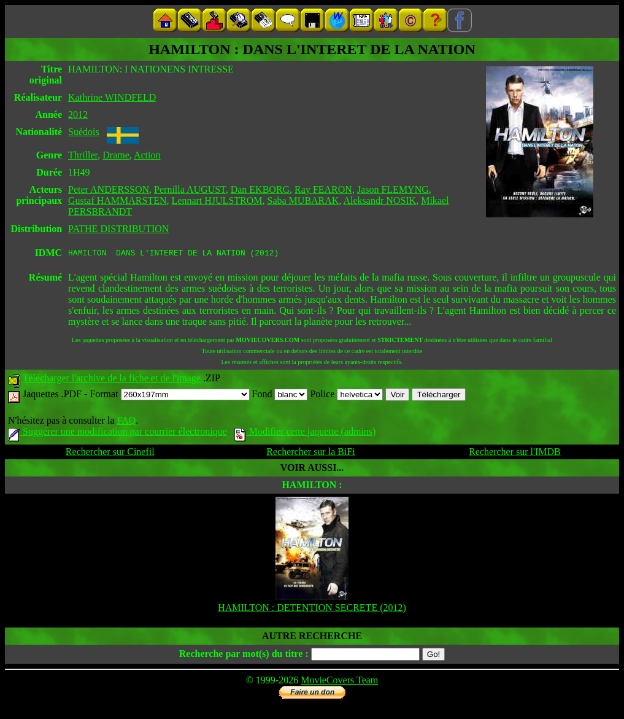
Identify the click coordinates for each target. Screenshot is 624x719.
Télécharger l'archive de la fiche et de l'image (112, 380)
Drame (115, 155)
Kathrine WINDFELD (112, 97)
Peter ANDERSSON (108, 189)
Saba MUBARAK (303, 200)
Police (346, 396)
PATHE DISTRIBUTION (118, 228)
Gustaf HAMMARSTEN (117, 200)
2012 (78, 114)
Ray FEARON (323, 189)
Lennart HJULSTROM (217, 200)
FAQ (126, 422)
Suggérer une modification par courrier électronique (117, 433)
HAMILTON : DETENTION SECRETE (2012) (312, 609)
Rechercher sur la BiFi (310, 453)
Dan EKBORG (260, 189)
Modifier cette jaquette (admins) (305, 433)
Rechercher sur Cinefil (110, 453)
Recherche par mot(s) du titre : (244, 655)
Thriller (83, 155)
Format (169, 396)
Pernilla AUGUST (190, 189)
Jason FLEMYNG (393, 189)
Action (147, 155)
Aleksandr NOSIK (380, 200)
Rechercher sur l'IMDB (515, 453)
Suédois (83, 131)
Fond (280, 396)
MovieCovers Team (339, 682)
